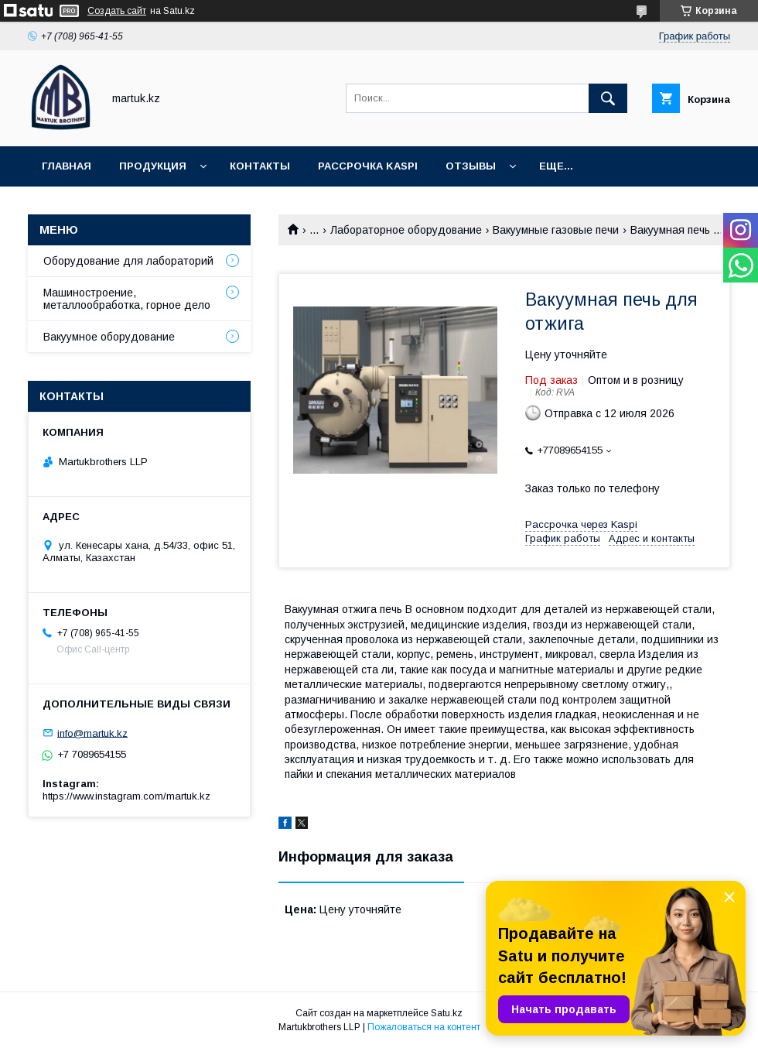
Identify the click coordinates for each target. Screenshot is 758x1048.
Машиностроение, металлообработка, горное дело (126, 298)
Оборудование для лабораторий (128, 261)
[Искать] (608, 98)
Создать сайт (116, 10)
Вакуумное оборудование (109, 336)
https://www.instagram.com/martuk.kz (126, 796)
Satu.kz (447, 1013)
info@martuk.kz (92, 732)
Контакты (260, 166)
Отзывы (471, 166)
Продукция (152, 166)
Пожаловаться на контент (423, 1027)
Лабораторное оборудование (406, 230)
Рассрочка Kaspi (368, 166)
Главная (66, 166)
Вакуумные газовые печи (556, 230)
